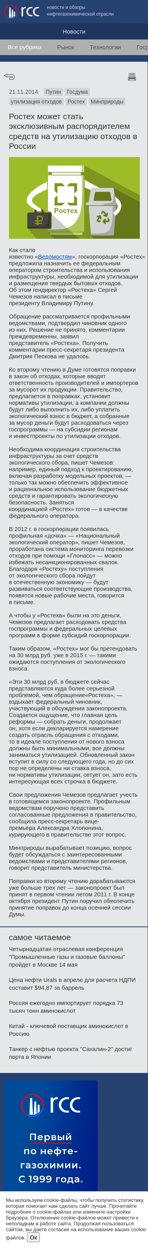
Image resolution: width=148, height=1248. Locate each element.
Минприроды (107, 101)
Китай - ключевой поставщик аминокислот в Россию (68, 1030)
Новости (73, 31)
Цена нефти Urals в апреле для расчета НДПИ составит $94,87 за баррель (72, 983)
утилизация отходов (36, 101)
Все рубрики (24, 47)
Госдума (77, 92)
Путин (53, 92)
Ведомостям (55, 256)
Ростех (76, 101)
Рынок (65, 47)
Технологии (105, 47)
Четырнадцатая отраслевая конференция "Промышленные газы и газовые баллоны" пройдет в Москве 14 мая (67, 957)
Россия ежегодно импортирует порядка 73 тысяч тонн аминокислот (66, 1006)
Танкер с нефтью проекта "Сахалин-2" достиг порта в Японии (70, 1053)
